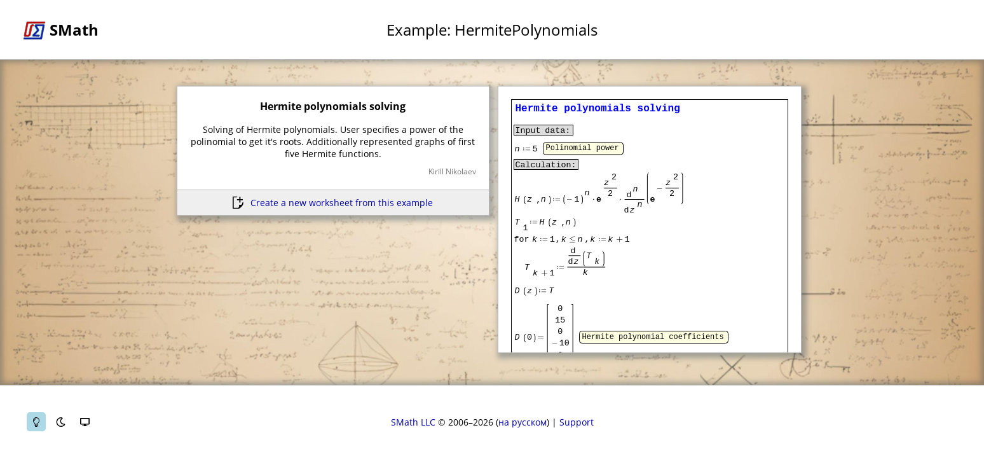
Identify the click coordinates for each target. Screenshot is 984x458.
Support (576, 422)
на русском (522, 422)
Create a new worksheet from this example (341, 203)
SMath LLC (413, 422)
